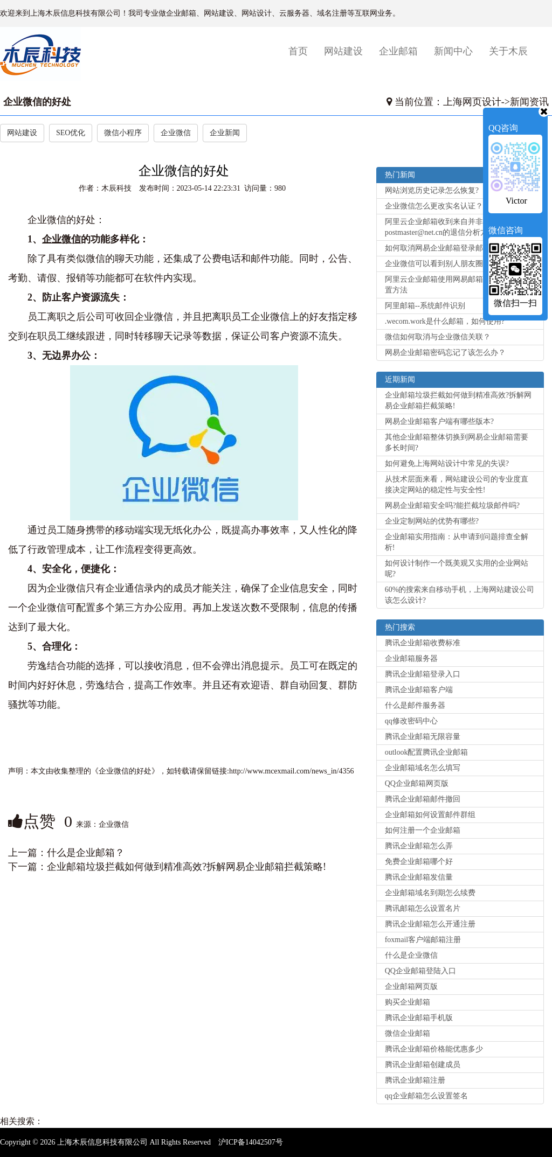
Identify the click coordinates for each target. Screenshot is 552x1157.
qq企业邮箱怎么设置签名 (426, 1096)
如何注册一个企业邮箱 (422, 830)
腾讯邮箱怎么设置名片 (422, 908)
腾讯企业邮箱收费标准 (422, 643)
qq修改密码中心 (411, 721)
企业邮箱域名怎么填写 (422, 768)
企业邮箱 (398, 51)
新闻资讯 (529, 101)
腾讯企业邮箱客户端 (419, 690)
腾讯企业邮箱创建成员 (422, 1065)
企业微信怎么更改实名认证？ (434, 206)
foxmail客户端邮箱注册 (423, 940)
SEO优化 (70, 133)
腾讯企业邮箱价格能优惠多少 (434, 1049)
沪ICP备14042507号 (250, 1142)
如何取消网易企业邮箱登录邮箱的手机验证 (456, 248)
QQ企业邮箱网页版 (416, 783)
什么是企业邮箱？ (86, 852)
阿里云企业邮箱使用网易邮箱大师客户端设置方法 (456, 284)
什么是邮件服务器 (415, 705)
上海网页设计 (472, 101)
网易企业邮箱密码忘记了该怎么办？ (445, 353)
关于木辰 (508, 51)
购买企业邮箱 (407, 1002)
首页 (302, 51)
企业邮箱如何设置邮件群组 (430, 815)
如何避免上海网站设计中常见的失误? (447, 463)
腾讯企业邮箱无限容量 (422, 737)
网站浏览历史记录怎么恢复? (432, 190)
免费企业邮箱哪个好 (419, 862)
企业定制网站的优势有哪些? (432, 521)
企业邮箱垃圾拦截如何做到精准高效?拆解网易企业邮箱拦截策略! (186, 866)
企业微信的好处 (37, 101)
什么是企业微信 (411, 955)
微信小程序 (123, 133)
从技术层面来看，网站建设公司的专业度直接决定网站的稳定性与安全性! (456, 484)
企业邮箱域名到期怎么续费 (430, 893)
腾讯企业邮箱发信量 (419, 877)
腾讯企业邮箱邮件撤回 (422, 799)
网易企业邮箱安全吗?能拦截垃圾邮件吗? (452, 505)
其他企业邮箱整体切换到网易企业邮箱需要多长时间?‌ (456, 442)
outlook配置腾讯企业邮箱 (426, 752)
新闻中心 (453, 51)
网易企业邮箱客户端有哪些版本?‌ (439, 421)
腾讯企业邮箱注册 (415, 1080)
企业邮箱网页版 (411, 986)
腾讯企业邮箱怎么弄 (419, 846)
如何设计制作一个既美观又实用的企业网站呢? (456, 568)
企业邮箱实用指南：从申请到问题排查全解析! (456, 542)
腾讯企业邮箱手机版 (419, 1018)
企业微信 (176, 133)
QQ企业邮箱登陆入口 (420, 971)
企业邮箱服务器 (411, 658)
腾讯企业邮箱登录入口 (422, 674)
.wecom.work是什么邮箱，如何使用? (445, 321)
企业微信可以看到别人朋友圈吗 (438, 264)
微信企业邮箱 (407, 1033)
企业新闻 (225, 133)
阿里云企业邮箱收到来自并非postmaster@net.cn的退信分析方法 (440, 227)
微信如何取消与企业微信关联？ (438, 337)
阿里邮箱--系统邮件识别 (425, 306)
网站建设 (343, 51)
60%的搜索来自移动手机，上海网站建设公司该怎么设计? (460, 595)
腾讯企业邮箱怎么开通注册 (430, 924)
